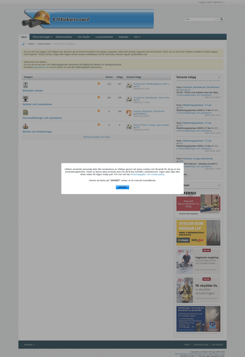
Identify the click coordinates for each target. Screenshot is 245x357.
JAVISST (122, 187)
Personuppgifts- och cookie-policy (147, 174)
